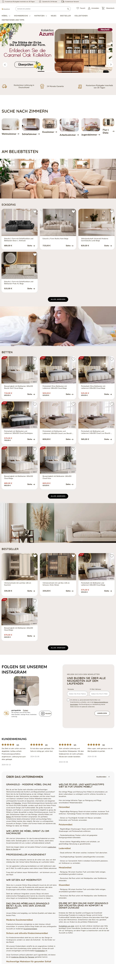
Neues (53, 16)
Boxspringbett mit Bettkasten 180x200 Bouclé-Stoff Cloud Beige (18, 387)
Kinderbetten (40, 951)
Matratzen (39, 16)
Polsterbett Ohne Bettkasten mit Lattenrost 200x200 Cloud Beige (93, 387)
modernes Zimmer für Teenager (22, 957)
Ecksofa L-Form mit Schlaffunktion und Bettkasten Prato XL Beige (18, 283)
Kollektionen (81, 16)
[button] (5, 64)
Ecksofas (17, 803)
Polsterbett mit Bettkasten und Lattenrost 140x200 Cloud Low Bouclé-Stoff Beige (96, 432)
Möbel (5, 16)
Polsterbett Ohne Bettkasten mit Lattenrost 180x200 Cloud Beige (55, 387)
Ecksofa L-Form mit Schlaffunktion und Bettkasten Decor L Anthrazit (18, 240)
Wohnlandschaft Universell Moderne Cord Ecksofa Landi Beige (94, 240)
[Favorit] (81, 8)
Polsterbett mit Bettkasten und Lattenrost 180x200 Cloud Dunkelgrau (18, 432)
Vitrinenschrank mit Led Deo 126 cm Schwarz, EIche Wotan (56, 584)
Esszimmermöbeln (30, 929)
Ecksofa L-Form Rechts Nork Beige (55, 239)
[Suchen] (68, 9)
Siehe (30, 246)
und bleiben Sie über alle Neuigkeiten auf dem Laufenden (86, 681)
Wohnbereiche (21, 16)
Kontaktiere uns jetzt (66, 926)
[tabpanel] (58, 50)
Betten (8, 817)
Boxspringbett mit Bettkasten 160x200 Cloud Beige (18, 629)
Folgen (25, 710)
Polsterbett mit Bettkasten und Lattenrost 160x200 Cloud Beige (93, 584)
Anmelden (102, 713)
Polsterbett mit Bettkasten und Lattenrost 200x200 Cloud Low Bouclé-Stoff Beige (57, 432)
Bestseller (65, 16)
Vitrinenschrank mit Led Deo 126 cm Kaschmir (17, 584)
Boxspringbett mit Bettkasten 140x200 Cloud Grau (57, 477)
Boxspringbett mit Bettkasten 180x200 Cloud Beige (18, 477)
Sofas (8, 803)
